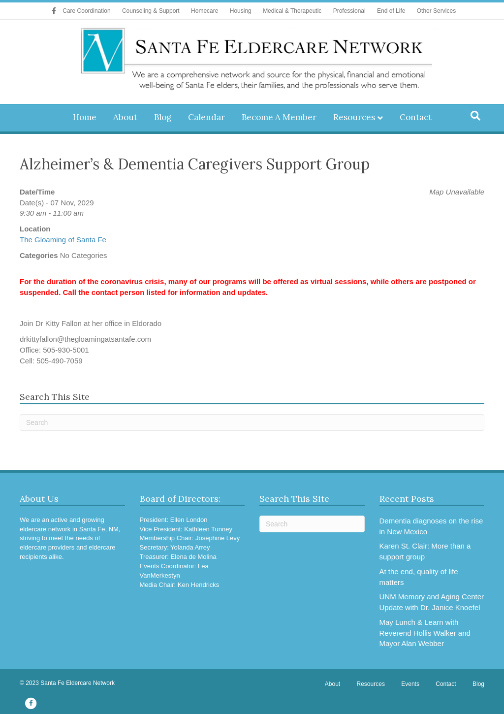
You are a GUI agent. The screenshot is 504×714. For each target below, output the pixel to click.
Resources (354, 117)
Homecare (204, 10)
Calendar (206, 117)
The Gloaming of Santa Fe (63, 239)
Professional (349, 10)
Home (84, 117)
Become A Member (279, 117)
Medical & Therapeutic (292, 10)
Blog (162, 117)
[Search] (475, 116)
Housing (241, 10)
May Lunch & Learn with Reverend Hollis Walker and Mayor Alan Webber (425, 633)
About (125, 117)
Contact (416, 117)
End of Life (391, 10)
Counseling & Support (151, 10)
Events (410, 684)
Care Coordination (86, 10)
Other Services (436, 10)
